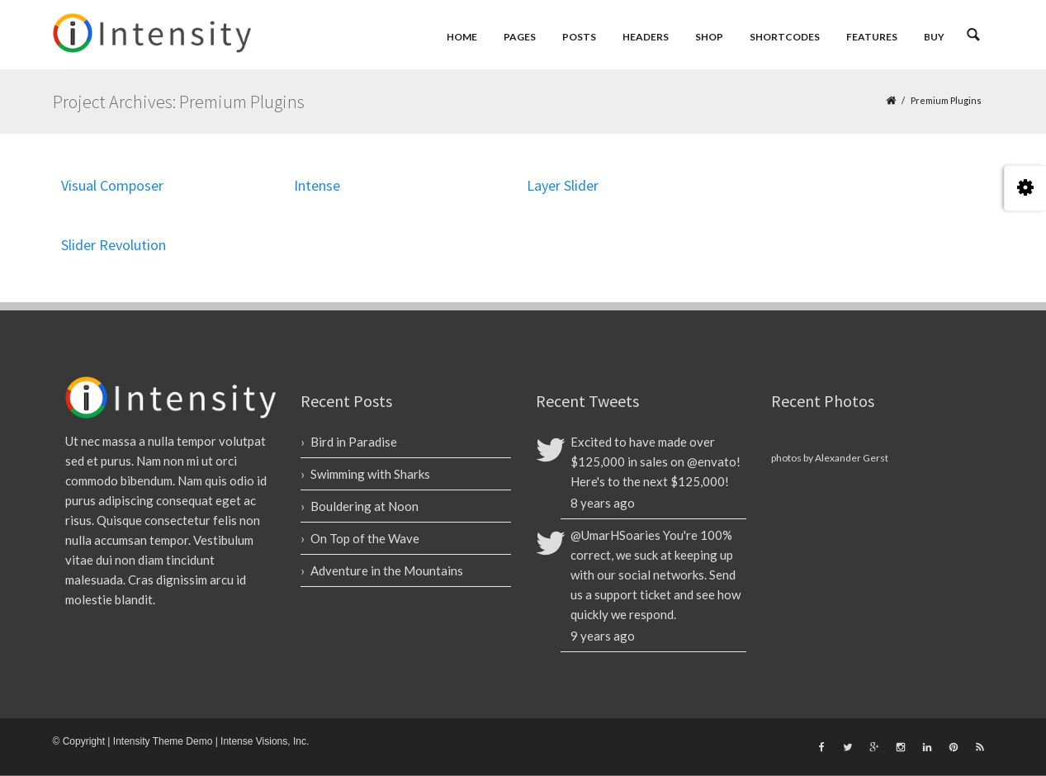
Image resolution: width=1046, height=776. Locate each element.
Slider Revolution (113, 244)
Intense (317, 185)
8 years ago (602, 502)
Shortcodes (785, 37)
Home (462, 37)
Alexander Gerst (851, 458)
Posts (579, 37)
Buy (934, 37)
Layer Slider (563, 185)
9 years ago (602, 635)
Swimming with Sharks (370, 473)
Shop (709, 37)
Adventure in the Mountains (386, 570)
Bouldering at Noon (364, 506)
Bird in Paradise (353, 441)
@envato (711, 461)
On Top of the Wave (364, 538)
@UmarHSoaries (615, 535)
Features (871, 37)
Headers (645, 37)
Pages (520, 37)
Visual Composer (112, 185)
